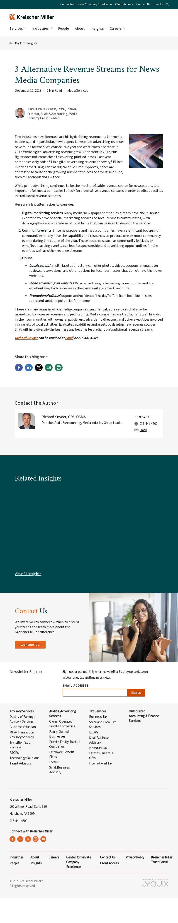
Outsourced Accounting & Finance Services (144, 716)
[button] (167, 4)
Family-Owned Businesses (59, 734)
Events (158, 4)
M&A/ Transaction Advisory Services (22, 735)
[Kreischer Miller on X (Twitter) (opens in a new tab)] (28, 839)
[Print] (59, 370)
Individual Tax (98, 748)
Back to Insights (26, 43)
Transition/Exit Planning (20, 745)
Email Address (76, 685)
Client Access (124, 4)
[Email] (49, 370)
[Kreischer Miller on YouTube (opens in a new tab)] (43, 839)
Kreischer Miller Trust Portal (161, 860)
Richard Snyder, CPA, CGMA (52, 109)
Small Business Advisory (59, 770)
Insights (97, 28)
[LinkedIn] (29, 370)
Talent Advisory (20, 763)
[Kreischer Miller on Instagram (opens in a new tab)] (36, 839)
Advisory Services (22, 711)
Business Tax (98, 716)
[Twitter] (39, 370)
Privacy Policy (135, 857)
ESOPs (14, 752)
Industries (40, 28)
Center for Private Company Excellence (86, 4)
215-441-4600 (148, 423)
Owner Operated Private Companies (62, 724)
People (63, 28)
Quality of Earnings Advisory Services (22, 719)
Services (16, 28)
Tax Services (97, 711)
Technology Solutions (24, 758)
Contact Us (143, 4)
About (80, 28)
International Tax (100, 763)
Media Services (77, 90)
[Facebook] (19, 370)
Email (69, 338)
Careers (116, 28)
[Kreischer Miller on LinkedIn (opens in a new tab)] (20, 839)
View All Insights (28, 574)
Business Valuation (23, 727)
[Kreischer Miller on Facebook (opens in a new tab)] (13, 839)
